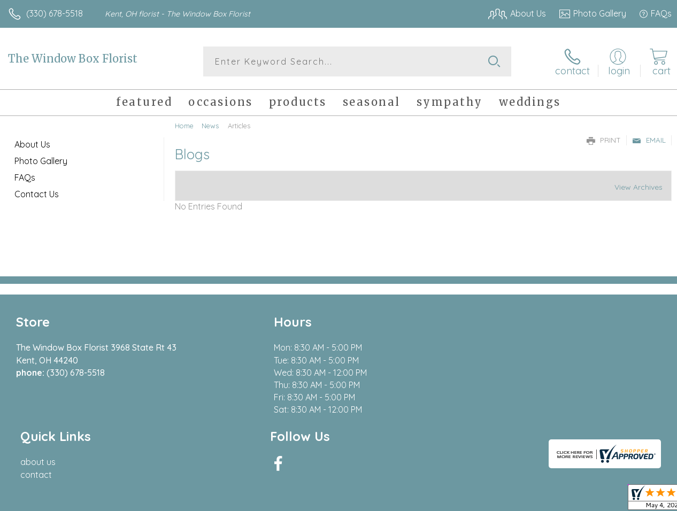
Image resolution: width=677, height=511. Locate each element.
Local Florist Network (566, 500)
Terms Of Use (427, 500)
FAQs (24, 177)
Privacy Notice (490, 500)
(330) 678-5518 (54, 13)
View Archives (638, 187)
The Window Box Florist (72, 58)
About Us (32, 144)
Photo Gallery (40, 161)
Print (604, 140)
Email (649, 140)
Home (184, 125)
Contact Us (36, 194)
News (210, 125)
